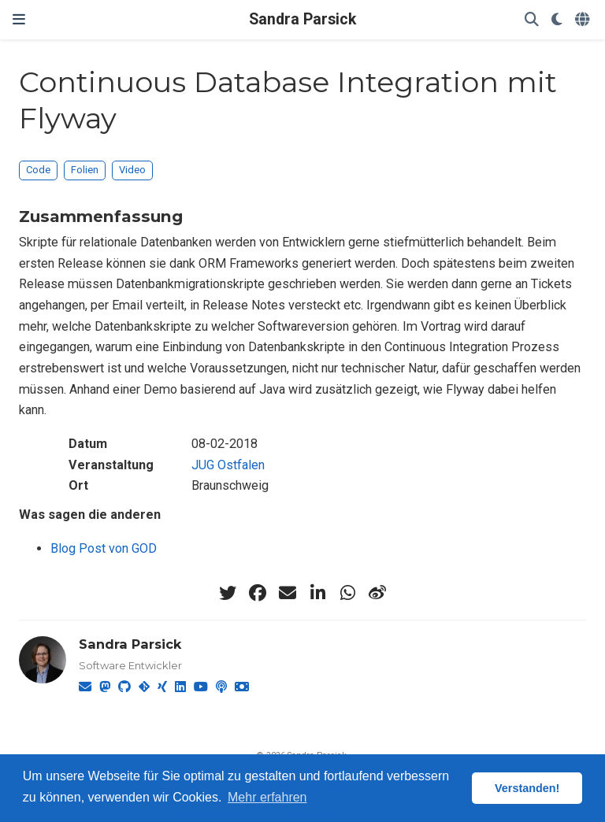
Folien (84, 170)
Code (38, 170)
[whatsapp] (347, 593)
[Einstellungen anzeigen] (556, 20)
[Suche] (532, 20)
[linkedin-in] (317, 593)
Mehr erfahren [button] (267, 797)
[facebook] (257, 593)
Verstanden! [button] (527, 788)
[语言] (583, 20)
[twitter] (227, 593)
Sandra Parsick (302, 19)
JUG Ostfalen (228, 464)
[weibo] (377, 593)
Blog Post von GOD (103, 548)
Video (132, 170)
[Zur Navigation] (19, 19)
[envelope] (287, 593)
